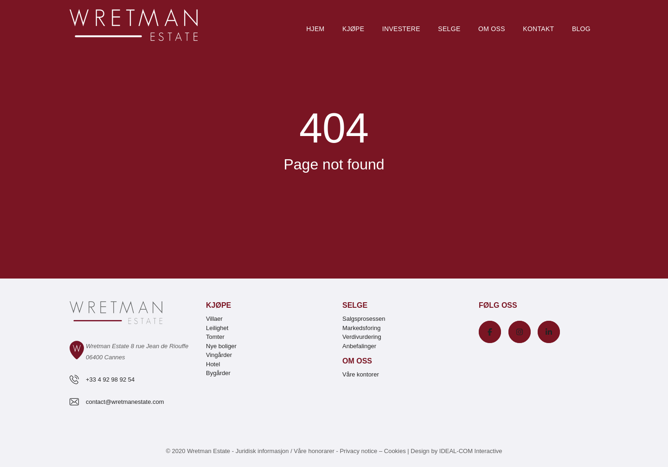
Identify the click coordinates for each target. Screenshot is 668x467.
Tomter (215, 336)
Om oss (491, 28)
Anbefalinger (359, 346)
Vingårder (219, 354)
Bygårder (218, 373)
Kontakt (538, 28)
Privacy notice (358, 451)
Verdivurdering (361, 336)
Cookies (395, 451)
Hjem (315, 28)
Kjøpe (353, 28)
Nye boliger (221, 346)
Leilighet (217, 327)
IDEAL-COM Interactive (470, 451)
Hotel (213, 364)
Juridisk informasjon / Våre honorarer (285, 451)
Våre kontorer (360, 374)
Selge (449, 28)
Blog (581, 28)
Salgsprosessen (363, 318)
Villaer (214, 318)
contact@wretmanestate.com (125, 401)
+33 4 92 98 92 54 (110, 379)
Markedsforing (361, 327)
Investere (401, 28)
